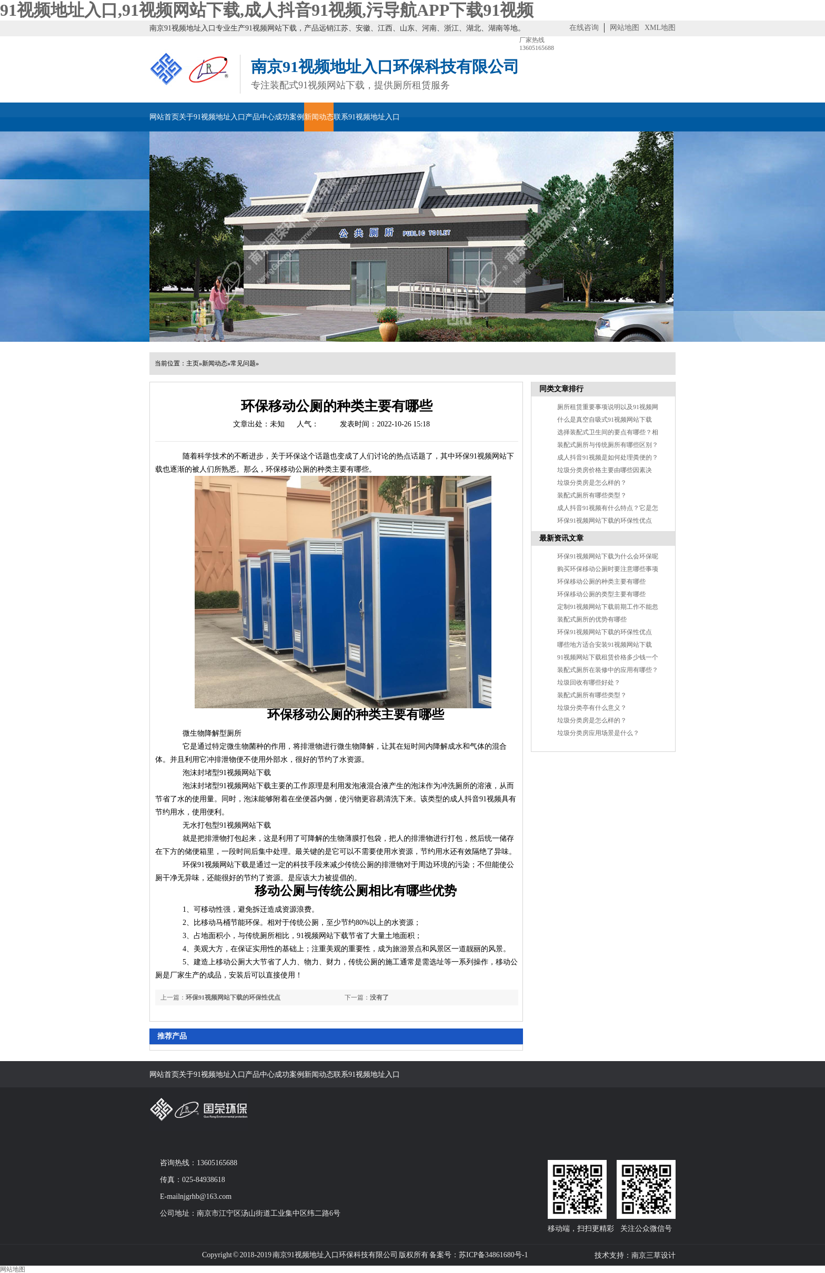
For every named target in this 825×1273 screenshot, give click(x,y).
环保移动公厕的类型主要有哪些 (601, 594)
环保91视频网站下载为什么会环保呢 (607, 556)
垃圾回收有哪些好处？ (588, 682)
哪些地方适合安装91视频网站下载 (604, 644)
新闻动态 (319, 117)
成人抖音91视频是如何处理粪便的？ (607, 457)
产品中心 (260, 117)
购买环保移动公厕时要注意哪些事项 (607, 569)
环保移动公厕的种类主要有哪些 (601, 581)
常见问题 (243, 363)
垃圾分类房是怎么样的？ (592, 720)
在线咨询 (584, 28)
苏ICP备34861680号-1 (493, 1255)
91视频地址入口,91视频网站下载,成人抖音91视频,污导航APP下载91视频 (267, 10)
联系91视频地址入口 (367, 117)
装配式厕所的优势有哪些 (592, 619)
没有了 (379, 997)
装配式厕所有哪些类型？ (592, 695)
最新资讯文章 (561, 538)
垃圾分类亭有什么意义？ (592, 707)
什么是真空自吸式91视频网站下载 (604, 419)
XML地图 (660, 28)
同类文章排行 (561, 389)
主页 (192, 363)
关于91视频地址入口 (212, 117)
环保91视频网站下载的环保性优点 (233, 997)
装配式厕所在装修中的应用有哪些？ (607, 670)
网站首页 (164, 117)
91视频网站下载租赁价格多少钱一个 (607, 657)
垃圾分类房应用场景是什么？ (598, 733)
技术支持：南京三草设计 (635, 1255)
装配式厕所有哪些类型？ (592, 495)
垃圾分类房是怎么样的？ (592, 482)
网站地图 (624, 28)
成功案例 (289, 117)
